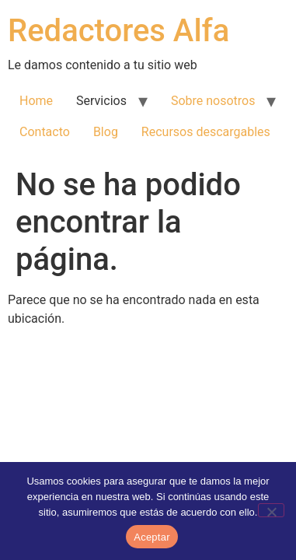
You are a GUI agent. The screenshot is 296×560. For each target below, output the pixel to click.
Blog (105, 131)
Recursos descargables (205, 131)
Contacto (44, 131)
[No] (271, 510)
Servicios (101, 100)
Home (36, 100)
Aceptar (152, 537)
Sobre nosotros (213, 100)
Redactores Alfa (118, 30)
